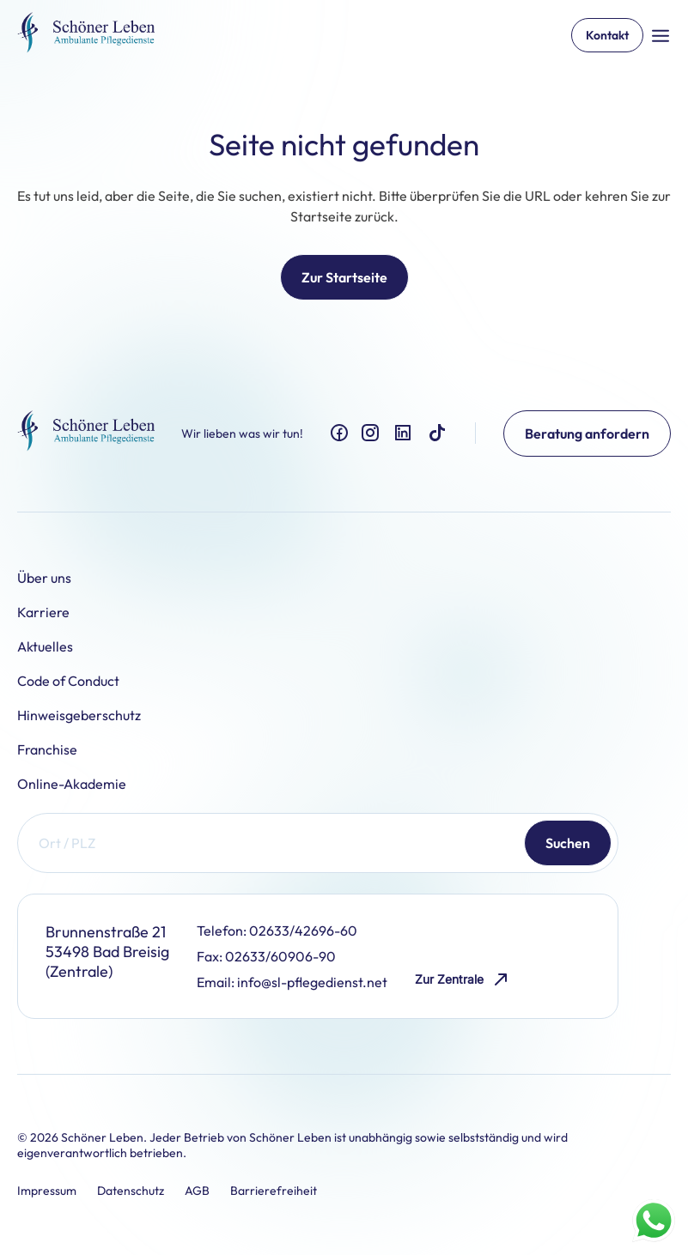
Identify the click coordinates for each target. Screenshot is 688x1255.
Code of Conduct (68, 680)
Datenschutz (130, 1190)
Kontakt (607, 35)
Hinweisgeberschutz (79, 715)
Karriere (43, 612)
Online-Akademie (71, 783)
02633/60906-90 (280, 956)
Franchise (47, 749)
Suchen (567, 843)
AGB (197, 1190)
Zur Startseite (344, 277)
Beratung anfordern (587, 433)
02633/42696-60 (303, 930)
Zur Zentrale (463, 980)
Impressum (46, 1190)
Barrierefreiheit (273, 1190)
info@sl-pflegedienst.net (312, 982)
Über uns (44, 577)
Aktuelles (45, 646)
